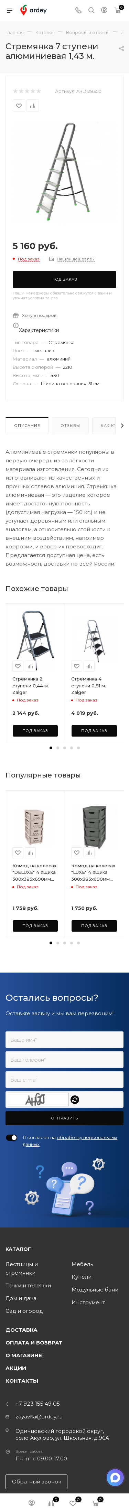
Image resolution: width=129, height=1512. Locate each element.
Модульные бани (95, 1289)
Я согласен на (70, 1141)
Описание (27, 425)
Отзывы (70, 425)
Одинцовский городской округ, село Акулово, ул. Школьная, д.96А (62, 1434)
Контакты (22, 1380)
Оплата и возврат (34, 1342)
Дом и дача (21, 1298)
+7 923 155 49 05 (37, 1404)
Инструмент (88, 1302)
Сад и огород (24, 1311)
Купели (82, 1277)
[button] (50, 748)
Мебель (82, 1264)
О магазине (24, 1355)
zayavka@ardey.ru (39, 1416)
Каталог (18, 1249)
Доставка (21, 1330)
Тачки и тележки (28, 1285)
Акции (16, 1368)
